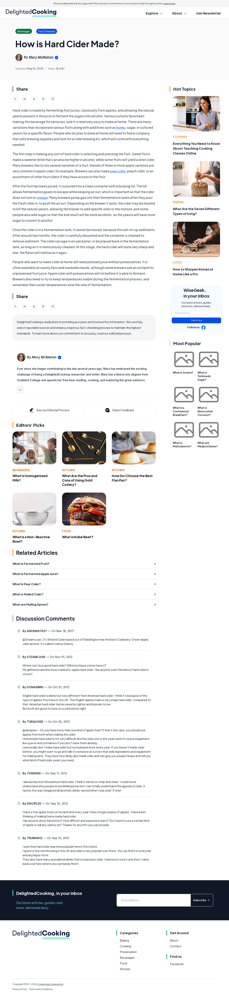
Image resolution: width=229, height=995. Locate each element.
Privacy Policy (20, 989)
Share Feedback (119, 410)
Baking (178, 202)
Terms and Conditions (41, 989)
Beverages (21, 470)
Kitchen (68, 470)
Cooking (180, 137)
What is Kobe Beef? (77, 537)
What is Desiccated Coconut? (205, 411)
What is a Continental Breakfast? (181, 411)
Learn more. (169, 3)
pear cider (117, 171)
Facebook (177, 964)
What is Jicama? (183, 372)
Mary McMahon (41, 57)
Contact (175, 946)
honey (120, 127)
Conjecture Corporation (50, 984)
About (174, 940)
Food (66, 531)
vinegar (42, 197)
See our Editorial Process (49, 410)
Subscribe (196, 320)
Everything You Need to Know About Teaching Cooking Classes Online (196, 148)
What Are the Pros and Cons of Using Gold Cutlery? (79, 480)
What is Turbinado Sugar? (204, 376)
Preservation (128, 952)
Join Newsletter (208, 13)
